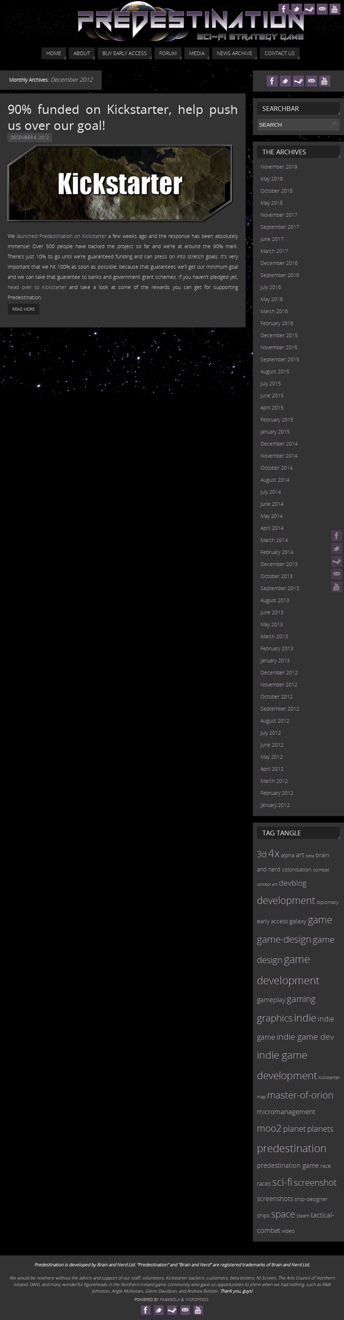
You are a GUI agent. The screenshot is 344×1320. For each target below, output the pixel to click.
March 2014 (274, 539)
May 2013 (272, 624)
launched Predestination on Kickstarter (61, 235)
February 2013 (277, 648)
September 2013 (280, 588)
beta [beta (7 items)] (310, 855)
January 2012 (275, 804)
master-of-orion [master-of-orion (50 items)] (300, 1094)
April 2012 (272, 768)
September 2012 (280, 708)
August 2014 (275, 479)
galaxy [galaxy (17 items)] (297, 920)
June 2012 (272, 744)
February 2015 (277, 419)
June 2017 (272, 238)
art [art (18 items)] (300, 854)
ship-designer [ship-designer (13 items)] (311, 1199)
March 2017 (274, 250)
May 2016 (272, 299)
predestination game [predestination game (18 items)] (288, 1165)
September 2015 (280, 359)
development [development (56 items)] (286, 900)
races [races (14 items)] (264, 1183)
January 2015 (275, 431)
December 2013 (279, 564)
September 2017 (280, 226)
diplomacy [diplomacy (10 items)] (328, 902)
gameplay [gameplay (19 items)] (271, 999)
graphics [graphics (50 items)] (275, 1017)
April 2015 (272, 407)
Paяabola (170, 1299)
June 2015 (272, 395)
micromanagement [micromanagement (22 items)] (286, 1111)
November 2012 (279, 684)
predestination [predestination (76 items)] (292, 1148)
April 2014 (272, 527)
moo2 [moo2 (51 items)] (269, 1128)
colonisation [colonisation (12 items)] (297, 869)
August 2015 (275, 371)
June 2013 (272, 612)
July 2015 (271, 383)
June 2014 (272, 503)
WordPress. (197, 1299)
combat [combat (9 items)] (321, 870)
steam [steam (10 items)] (303, 1215)
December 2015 (279, 335)
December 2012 (279, 672)
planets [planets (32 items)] (320, 1128)
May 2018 (272, 202)
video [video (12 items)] (288, 1230)
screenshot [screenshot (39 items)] (315, 1182)
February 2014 (277, 552)
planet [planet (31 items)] (294, 1128)
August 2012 (275, 720)
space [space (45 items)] (283, 1214)
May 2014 (272, 515)
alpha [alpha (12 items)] (287, 855)
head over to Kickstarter (37, 287)
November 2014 (279, 455)
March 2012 (274, 780)
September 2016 (280, 275)
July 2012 (271, 732)
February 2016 (277, 323)
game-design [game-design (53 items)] (284, 939)
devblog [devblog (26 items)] (292, 883)
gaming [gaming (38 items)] (301, 999)
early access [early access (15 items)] (272, 921)
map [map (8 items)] (261, 1097)
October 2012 (277, 696)
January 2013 (275, 660)
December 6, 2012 (30, 137)
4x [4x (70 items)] (274, 853)
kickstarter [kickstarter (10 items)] (329, 1077)
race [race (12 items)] (325, 1165)
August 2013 (275, 600)
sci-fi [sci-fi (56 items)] (282, 1182)
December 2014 (279, 443)
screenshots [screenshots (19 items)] (275, 1198)
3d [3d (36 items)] (262, 854)
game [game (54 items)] (320, 919)
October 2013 (277, 576)
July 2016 (271, 287)
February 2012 (277, 792)
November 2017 (279, 214)
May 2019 (272, 178)
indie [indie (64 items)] (305, 1017)
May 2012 (272, 756)
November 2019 (279, 166)
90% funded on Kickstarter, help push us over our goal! (123, 117)
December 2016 (279, 262)
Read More (23, 309)
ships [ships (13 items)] (263, 1215)
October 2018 (277, 190)
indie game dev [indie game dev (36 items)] (305, 1036)
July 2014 (271, 491)
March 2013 (274, 636)
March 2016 (274, 311)
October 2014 (277, 467)
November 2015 (279, 347)
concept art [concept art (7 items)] (267, 884)
